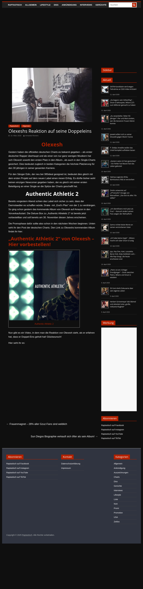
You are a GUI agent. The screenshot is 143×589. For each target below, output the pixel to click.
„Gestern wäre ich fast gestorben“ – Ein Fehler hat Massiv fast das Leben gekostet (123, 163)
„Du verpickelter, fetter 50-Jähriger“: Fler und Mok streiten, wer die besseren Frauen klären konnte (122, 120)
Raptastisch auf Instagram (112, 430)
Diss (56, 5)
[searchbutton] (134, 5)
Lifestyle (45, 5)
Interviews (86, 5)
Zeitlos (117, 522)
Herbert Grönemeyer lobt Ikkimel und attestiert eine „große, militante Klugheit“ (123, 304)
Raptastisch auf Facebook (112, 425)
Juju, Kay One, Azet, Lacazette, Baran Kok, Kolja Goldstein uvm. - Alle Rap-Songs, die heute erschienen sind (123, 255)
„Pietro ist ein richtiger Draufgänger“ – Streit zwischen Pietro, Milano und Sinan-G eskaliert (122, 274)
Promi (116, 508)
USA (116, 517)
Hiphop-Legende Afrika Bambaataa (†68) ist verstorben (122, 178)
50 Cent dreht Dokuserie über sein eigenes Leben (121, 289)
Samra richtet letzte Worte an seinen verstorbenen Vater (121, 226)
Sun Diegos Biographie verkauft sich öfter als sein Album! (64, 436)
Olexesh (52, 144)
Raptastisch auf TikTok (111, 438)
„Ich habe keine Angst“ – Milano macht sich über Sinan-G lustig (122, 239)
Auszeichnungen (121, 472)
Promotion (118, 513)
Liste (116, 499)
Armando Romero (32, 136)
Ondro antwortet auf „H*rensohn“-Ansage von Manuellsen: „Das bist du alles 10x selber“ (123, 194)
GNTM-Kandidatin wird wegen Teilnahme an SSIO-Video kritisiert (123, 87)
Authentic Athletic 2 (44, 324)
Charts (117, 477)
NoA (116, 504)
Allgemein (31, 5)
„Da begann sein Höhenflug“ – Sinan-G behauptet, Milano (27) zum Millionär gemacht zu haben (123, 102)
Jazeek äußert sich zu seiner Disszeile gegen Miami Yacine (121, 135)
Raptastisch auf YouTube (112, 434)
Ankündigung (69, 5)
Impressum (66, 468)
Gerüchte (101, 5)
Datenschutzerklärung (70, 464)
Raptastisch (15, 5)
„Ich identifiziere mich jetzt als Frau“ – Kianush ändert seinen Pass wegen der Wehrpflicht (121, 211)
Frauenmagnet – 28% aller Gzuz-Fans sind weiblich (36, 424)
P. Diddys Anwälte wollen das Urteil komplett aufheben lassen (122, 149)
